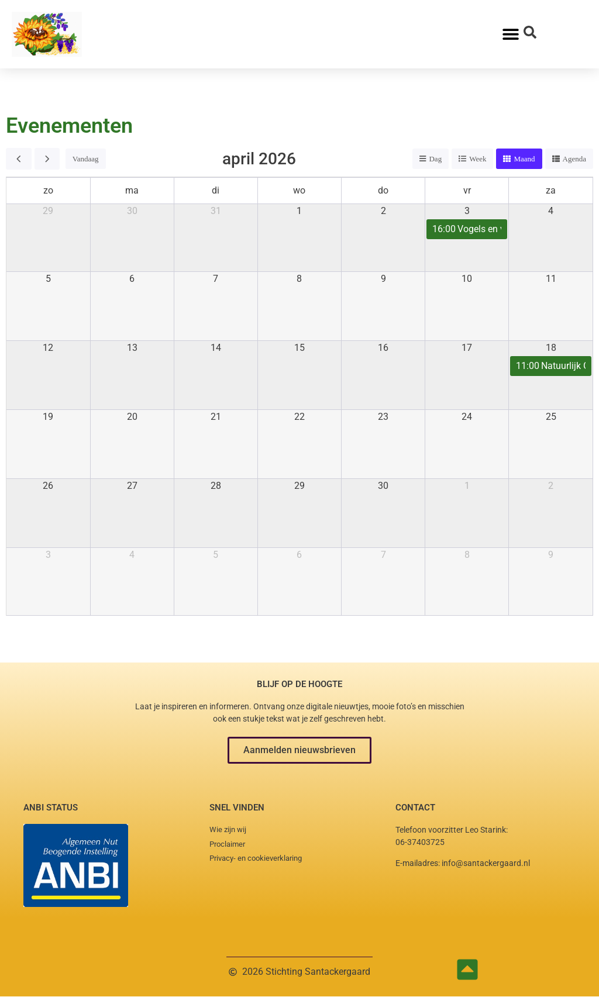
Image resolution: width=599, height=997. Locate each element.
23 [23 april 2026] (383, 416)
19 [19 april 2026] (48, 416)
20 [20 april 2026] (132, 416)
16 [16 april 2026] (383, 347)
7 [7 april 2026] (215, 278)
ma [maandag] (132, 190)
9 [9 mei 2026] (550, 554)
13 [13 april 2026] (132, 347)
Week (477, 158)
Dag (435, 158)
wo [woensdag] (299, 190)
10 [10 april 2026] (467, 278)
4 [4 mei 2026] (132, 554)
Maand (524, 158)
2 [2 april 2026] (383, 210)
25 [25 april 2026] (551, 416)
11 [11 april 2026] (551, 278)
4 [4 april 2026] (550, 210)
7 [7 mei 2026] (383, 554)
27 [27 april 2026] (132, 485)
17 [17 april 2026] (467, 347)
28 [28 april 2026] (216, 485)
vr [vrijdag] (467, 190)
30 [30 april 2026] (383, 485)
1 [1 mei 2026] (467, 485)
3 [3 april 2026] (467, 210)
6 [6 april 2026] (132, 278)
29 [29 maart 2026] (48, 210)
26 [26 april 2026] (48, 485)
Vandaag (86, 158)
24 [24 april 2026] (467, 416)
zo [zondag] (48, 190)
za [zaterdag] (551, 190)
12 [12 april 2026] (48, 347)
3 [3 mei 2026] (48, 554)
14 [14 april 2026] (216, 347)
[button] (299, 750)
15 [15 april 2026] (299, 347)
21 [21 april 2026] (216, 416)
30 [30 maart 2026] (132, 210)
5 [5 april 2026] (48, 278)
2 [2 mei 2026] (550, 485)
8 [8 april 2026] (299, 278)
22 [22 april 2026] (299, 416)
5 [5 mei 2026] (215, 554)
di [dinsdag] (215, 190)
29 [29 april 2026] (299, 485)
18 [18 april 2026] (551, 347)
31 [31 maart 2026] (216, 210)
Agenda (574, 158)
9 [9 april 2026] (383, 278)
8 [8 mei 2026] (467, 554)
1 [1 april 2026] (299, 210)
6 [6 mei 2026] (299, 554)
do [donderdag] (383, 190)
